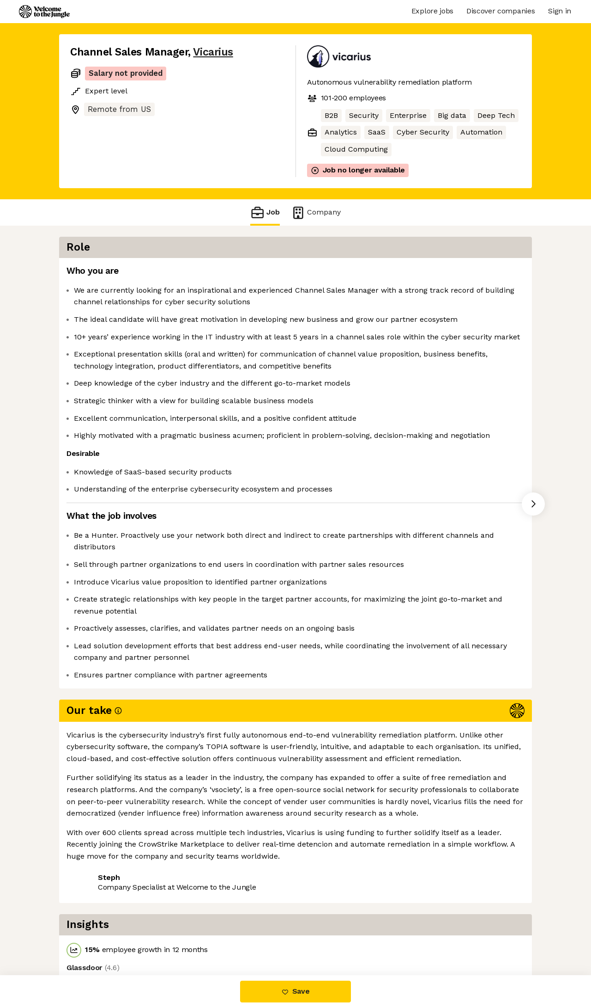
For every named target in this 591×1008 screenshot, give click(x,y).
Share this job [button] (95, 936)
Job (265, 212)
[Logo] (44, 11)
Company (316, 212)
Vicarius (213, 52)
